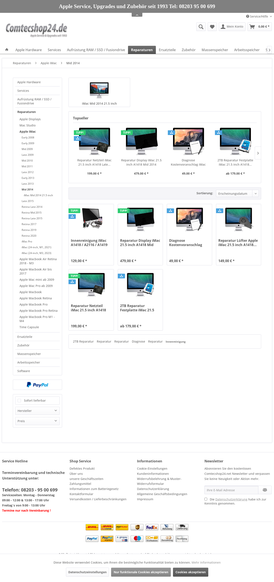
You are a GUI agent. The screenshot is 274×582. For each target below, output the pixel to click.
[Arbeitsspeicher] (247, 50)
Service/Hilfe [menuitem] (257, 16)
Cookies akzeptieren (191, 572)
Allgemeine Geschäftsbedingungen (162, 494)
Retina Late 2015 (32, 218)
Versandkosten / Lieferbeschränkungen (98, 499)
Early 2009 (28, 143)
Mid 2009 (27, 149)
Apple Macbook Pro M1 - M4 (37, 319)
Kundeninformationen (153, 474)
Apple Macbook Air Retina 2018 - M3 (38, 261)
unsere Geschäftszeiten (86, 479)
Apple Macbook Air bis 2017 (35, 271)
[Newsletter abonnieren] (265, 490)
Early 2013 (28, 178)
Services (23, 91)
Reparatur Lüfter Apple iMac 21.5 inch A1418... (238, 242)
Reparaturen (26, 112)
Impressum (145, 499)
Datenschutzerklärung (153, 489)
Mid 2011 (27, 166)
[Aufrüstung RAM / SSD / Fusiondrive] (96, 50)
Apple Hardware (29, 82)
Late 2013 (28, 184)
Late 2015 (28, 201)
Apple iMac (27, 131)
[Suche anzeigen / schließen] (201, 26)
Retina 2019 (29, 230)
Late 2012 (28, 172)
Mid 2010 (27, 160)
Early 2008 (28, 137)
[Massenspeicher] (215, 50)
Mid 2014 (27, 189)
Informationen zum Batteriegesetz (94, 489)
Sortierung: (205, 193)
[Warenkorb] (259, 26)
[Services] (54, 50)
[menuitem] (168, 26)
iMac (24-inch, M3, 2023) (36, 253)
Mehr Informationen (206, 562)
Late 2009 (28, 155)
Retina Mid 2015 (32, 212)
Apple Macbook (30, 292)
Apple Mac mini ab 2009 (36, 280)
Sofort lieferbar (35, 400)
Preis (21, 421)
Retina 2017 (29, 224)
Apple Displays (30, 119)
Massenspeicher (29, 354)
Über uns (76, 474)
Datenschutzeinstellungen (87, 572)
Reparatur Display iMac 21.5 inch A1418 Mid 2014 (141, 162)
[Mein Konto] (232, 26)
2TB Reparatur (84, 341)
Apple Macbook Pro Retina (38, 311)
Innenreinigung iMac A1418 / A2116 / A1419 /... (89, 242)
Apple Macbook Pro (33, 304)
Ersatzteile (24, 337)
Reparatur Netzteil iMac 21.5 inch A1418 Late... (94, 162)
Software (23, 371)
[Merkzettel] (212, 26)
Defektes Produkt (82, 468)
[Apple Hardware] (28, 50)
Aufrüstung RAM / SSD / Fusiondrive (34, 101)
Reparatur (104, 341)
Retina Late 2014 (32, 207)
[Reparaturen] (142, 50)
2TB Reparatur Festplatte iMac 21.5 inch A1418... (235, 162)
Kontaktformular (81, 494)
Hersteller (25, 411)
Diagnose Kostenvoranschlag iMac (188, 162)
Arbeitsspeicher (28, 362)
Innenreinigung (176, 341)
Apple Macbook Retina (35, 298)
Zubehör (23, 345)
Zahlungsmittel (80, 484)
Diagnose (139, 341)
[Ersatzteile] (167, 50)
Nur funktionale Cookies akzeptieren (141, 572)
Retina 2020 (29, 236)
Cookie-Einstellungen (152, 468)
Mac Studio (27, 125)
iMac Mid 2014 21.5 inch (38, 195)
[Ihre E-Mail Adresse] (231, 490)
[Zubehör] (189, 50)
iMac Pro (27, 241)
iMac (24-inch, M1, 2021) (36, 247)
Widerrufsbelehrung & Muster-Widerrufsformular (159, 481)
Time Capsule (29, 327)
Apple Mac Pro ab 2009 (36, 286)
